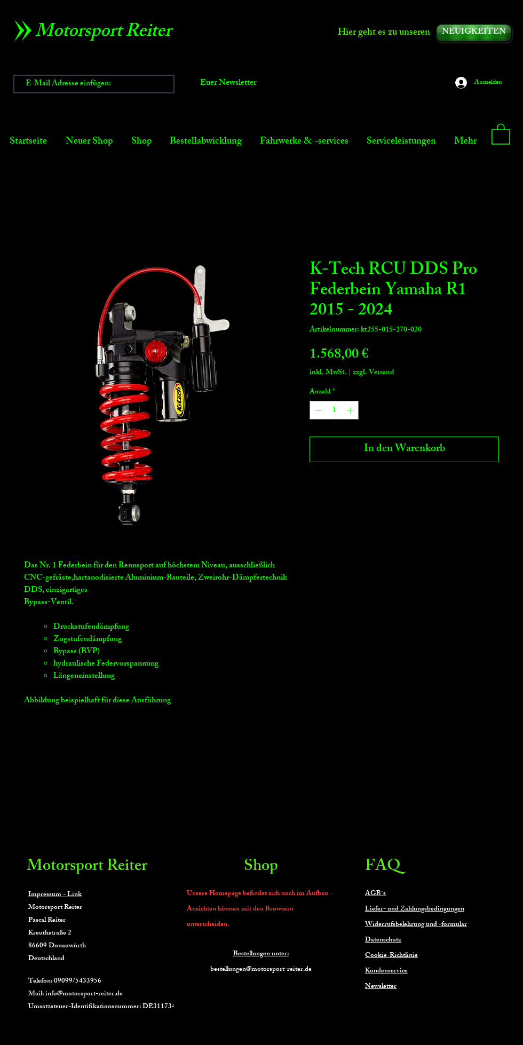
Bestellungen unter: (261, 954)
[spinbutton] (334, 410)
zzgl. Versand (373, 372)
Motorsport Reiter (87, 867)
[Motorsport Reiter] (107, 33)
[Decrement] (317, 410)
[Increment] (351, 410)
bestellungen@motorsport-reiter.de (261, 969)
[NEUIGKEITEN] (473, 32)
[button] (501, 133)
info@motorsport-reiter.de (84, 994)
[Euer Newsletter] (228, 84)
